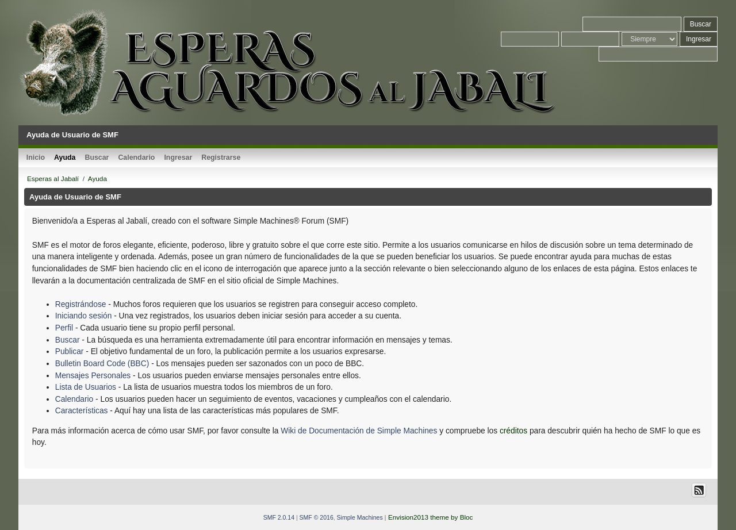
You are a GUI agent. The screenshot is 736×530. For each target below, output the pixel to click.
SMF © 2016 (317, 517)
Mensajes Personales (93, 375)
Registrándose (80, 304)
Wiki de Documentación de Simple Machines (359, 431)
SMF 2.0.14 (278, 517)
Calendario (74, 399)
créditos (513, 431)
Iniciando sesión (83, 316)
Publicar (69, 351)
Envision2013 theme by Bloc (430, 517)
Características (81, 410)
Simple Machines (360, 517)
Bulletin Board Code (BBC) (103, 363)
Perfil (64, 328)
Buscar (67, 340)
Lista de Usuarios (85, 387)
